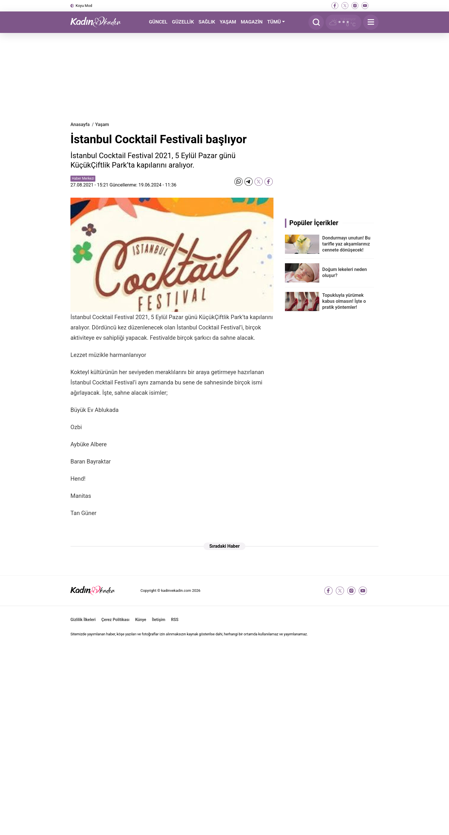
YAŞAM (228, 22)
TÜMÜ (274, 22)
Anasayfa (80, 124)
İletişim (159, 619)
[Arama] (316, 22)
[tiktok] (375, 5)
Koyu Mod (84, 5)
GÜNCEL (158, 22)
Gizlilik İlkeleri (83, 619)
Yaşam (102, 124)
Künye (140, 619)
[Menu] (371, 22)
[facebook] (334, 5)
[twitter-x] (344, 5)
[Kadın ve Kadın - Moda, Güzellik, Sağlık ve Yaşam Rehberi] (99, 22)
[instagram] (355, 5)
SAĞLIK (206, 22)
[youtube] (365, 5)
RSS (174, 619)
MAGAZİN (252, 22)
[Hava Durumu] (343, 22)
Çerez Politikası (115, 619)
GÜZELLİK (183, 22)
